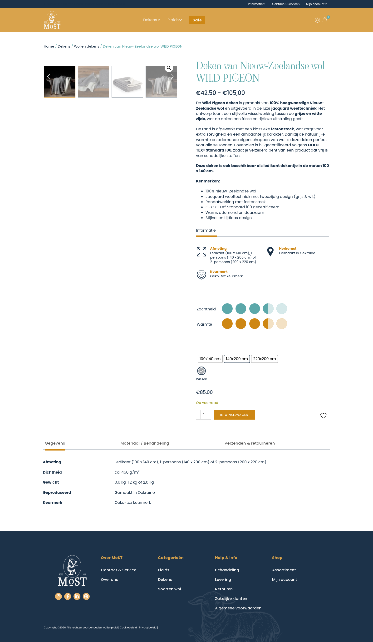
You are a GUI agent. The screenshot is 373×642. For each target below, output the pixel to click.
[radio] (210, 359)
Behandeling (227, 570)
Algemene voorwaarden (238, 608)
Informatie (255, 4)
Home (49, 46)
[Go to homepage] (52, 20)
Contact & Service (285, 4)
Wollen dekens (86, 46)
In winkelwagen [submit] (235, 415)
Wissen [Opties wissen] (201, 379)
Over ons (109, 579)
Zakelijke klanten (231, 598)
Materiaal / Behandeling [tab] (145, 443)
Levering (223, 579)
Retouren (224, 589)
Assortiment (284, 570)
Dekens (150, 20)
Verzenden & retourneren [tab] (250, 443)
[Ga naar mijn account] (317, 20)
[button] (197, 20)
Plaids (173, 20)
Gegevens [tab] (55, 443)
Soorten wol (169, 589)
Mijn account (315, 4)
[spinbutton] (203, 415)
